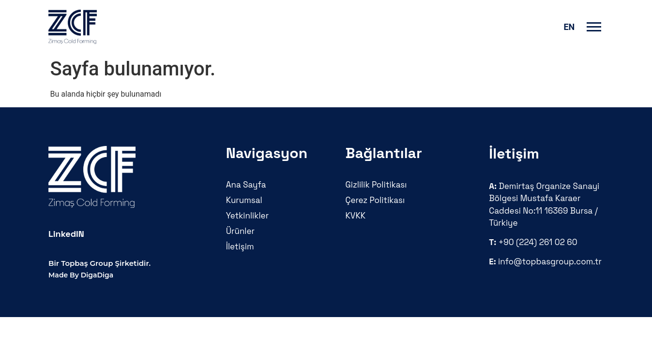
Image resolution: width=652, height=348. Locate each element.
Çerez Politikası (375, 200)
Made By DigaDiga (80, 275)
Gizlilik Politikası (376, 184)
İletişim (240, 246)
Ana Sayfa (246, 184)
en (569, 27)
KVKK (356, 215)
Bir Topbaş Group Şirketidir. (99, 263)
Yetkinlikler (247, 215)
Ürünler (240, 231)
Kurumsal (244, 200)
